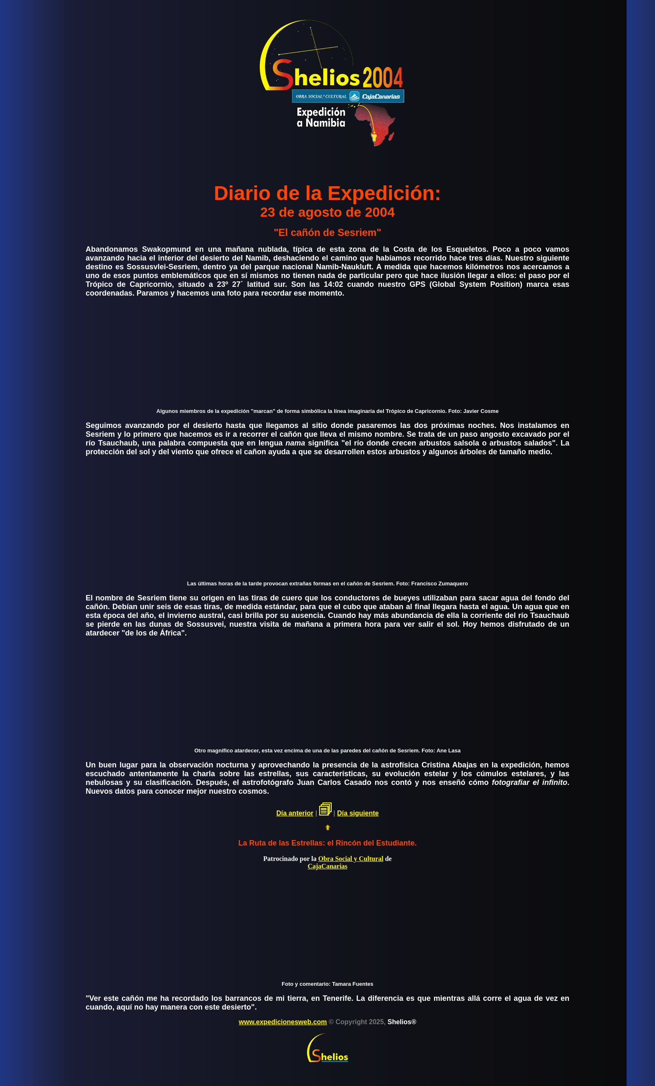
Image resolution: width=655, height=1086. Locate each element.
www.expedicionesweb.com (283, 1021)
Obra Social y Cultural (350, 858)
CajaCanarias (327, 866)
